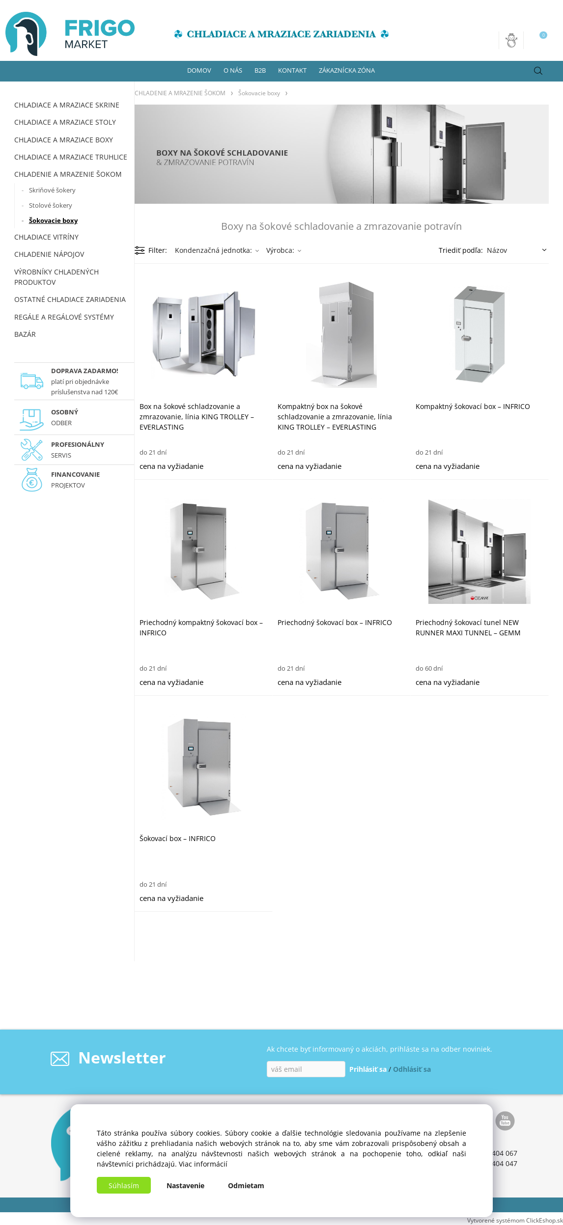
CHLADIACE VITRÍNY (46, 237)
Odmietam (246, 1185)
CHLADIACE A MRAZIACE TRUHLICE (70, 157)
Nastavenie (185, 1185)
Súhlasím (124, 1185)
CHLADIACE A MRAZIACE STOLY (65, 122)
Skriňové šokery (52, 190)
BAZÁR (25, 334)
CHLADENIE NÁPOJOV (49, 254)
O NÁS (233, 70)
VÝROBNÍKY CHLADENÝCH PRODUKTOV (56, 277)
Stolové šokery (50, 205)
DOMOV (199, 70)
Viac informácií (203, 1164)
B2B (260, 70)
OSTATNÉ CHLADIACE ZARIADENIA (70, 299)
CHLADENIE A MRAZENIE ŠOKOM (68, 174)
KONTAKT (292, 70)
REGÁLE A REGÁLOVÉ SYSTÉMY (64, 317)
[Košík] (539, 40)
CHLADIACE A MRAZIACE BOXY (63, 139)
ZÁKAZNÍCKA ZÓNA (347, 70)
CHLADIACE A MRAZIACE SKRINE (66, 104)
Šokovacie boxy (53, 220)
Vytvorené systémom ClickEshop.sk (515, 1220)
